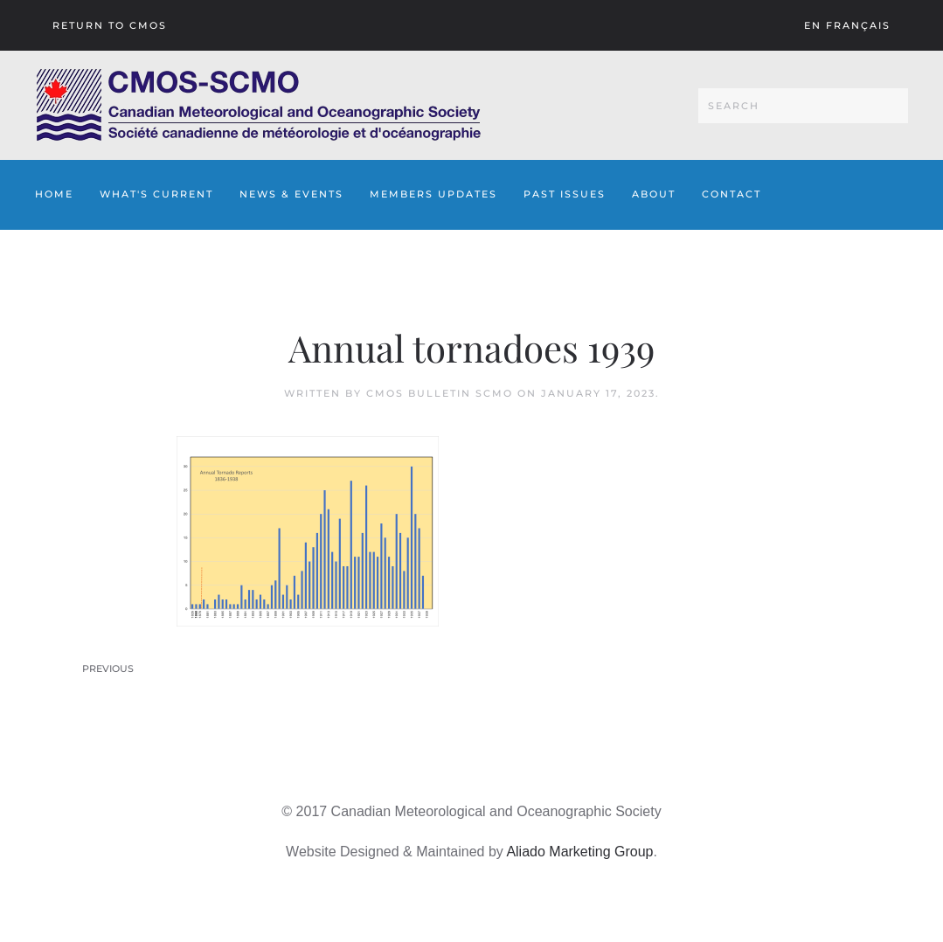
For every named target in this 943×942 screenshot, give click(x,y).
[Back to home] (258, 105)
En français (847, 25)
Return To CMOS (109, 25)
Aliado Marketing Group (579, 851)
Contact (731, 194)
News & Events (291, 194)
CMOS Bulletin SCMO (439, 393)
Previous (108, 668)
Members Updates (433, 194)
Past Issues (565, 194)
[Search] (803, 105)
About (654, 194)
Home (54, 194)
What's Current (156, 194)
